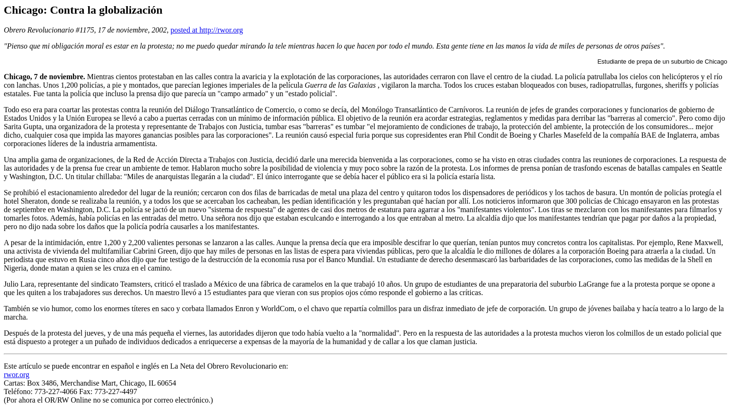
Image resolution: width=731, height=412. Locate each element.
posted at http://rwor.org (206, 30)
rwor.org (16, 375)
